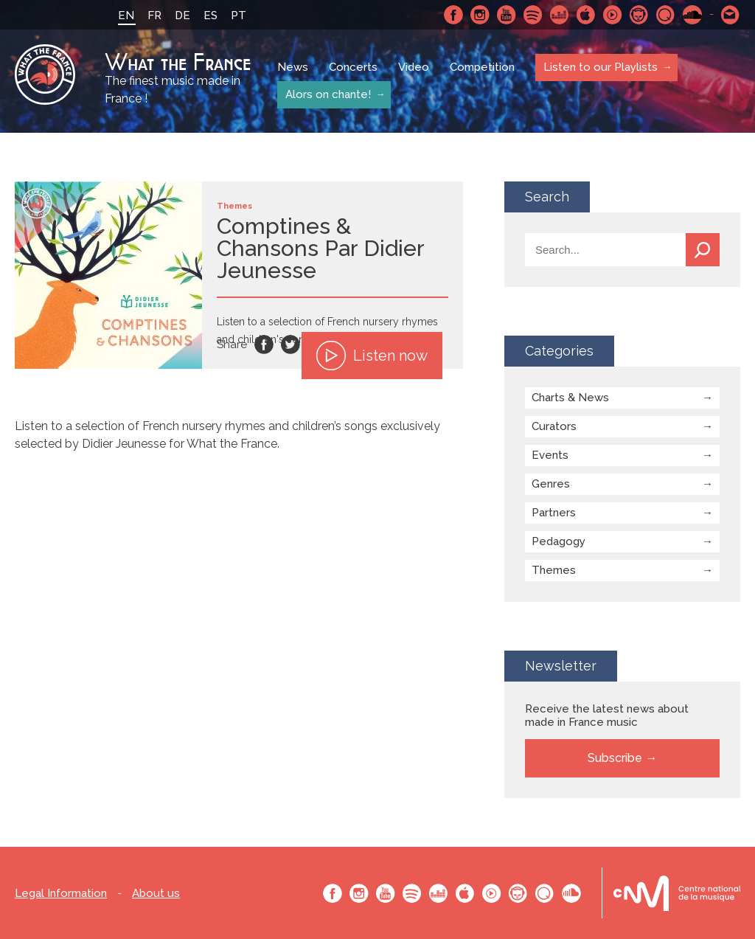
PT (238, 15)
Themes (554, 570)
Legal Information (61, 893)
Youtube (506, 14)
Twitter (290, 344)
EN (126, 15)
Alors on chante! (327, 94)
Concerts (353, 68)
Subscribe (615, 758)
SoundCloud (692, 14)
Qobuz (665, 14)
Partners (554, 512)
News (292, 68)
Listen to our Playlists (600, 67)
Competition (482, 68)
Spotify (533, 14)
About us (156, 893)
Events (550, 455)
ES (210, 15)
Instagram (480, 14)
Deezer (559, 14)
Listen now (372, 355)
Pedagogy (558, 541)
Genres (551, 484)
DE (182, 15)
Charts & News (570, 397)
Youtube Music (612, 14)
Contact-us (730, 14)
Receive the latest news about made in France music (607, 715)
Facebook (453, 14)
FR (154, 15)
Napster (639, 14)
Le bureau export (676, 892)
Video (413, 68)
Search (703, 249)
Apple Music (586, 14)
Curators (554, 426)
